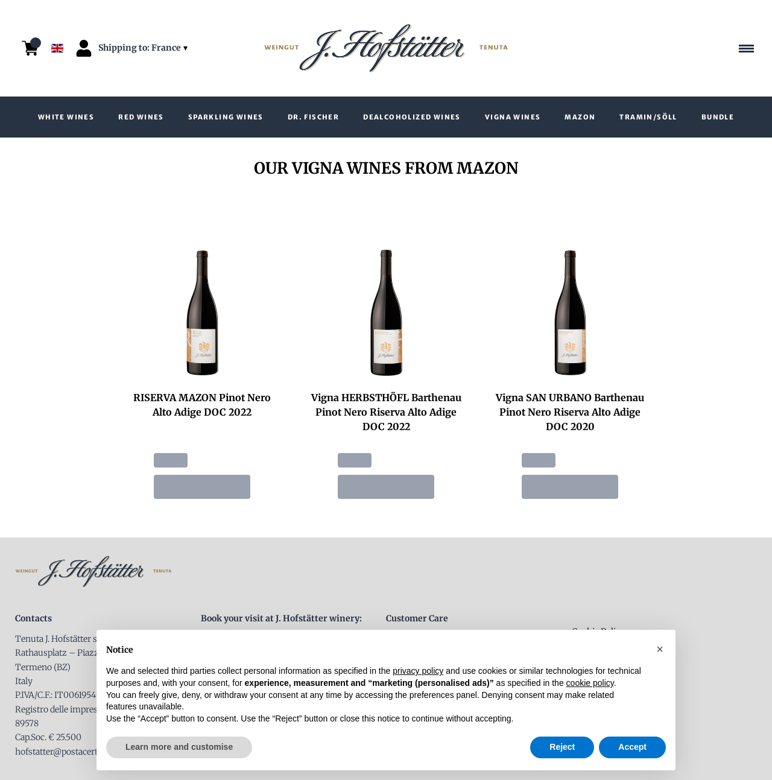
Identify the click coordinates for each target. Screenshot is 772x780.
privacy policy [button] (418, 671)
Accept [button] (632, 747)
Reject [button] (562, 747)
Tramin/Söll (648, 117)
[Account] (83, 48)
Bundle (717, 117)
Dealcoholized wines (412, 117)
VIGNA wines (512, 117)
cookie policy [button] (590, 683)
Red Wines (141, 117)
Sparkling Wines (226, 117)
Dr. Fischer (313, 117)
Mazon (580, 117)
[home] (386, 48)
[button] (659, 649)
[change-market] (144, 48)
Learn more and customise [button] (179, 747)
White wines (66, 117)
